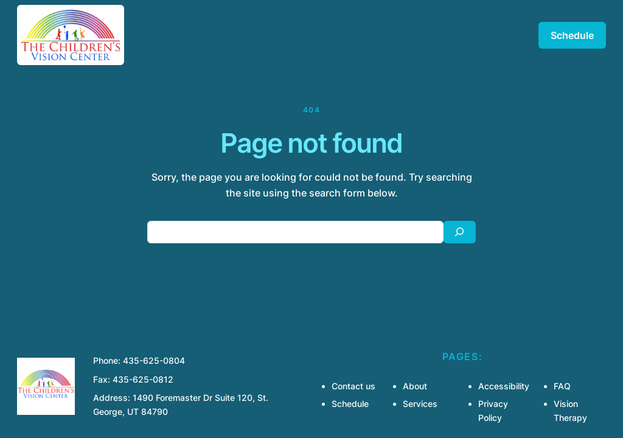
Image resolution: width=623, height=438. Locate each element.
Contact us (353, 386)
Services (420, 403)
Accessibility (503, 386)
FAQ (562, 386)
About (415, 386)
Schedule (572, 35)
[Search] (460, 232)
